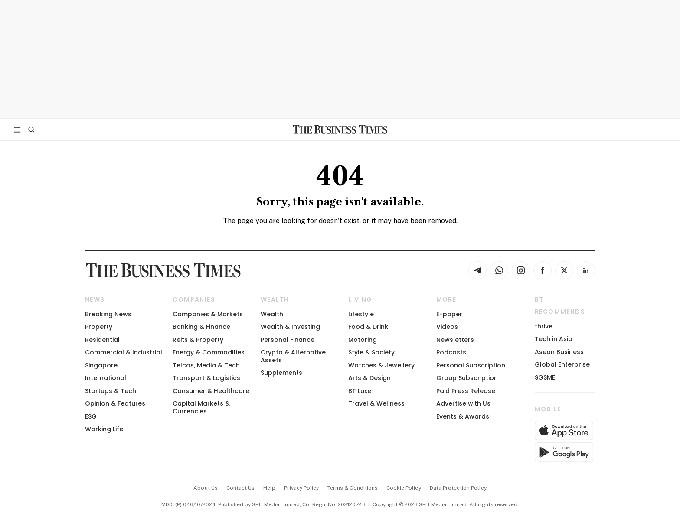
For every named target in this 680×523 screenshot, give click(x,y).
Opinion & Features (115, 403)
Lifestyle (361, 314)
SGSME (545, 377)
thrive (543, 326)
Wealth (272, 314)
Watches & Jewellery (381, 365)
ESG (91, 416)
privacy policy (301, 488)
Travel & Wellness (376, 403)
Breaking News (108, 314)
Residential (102, 339)
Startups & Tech (110, 391)
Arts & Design (369, 378)
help (269, 488)
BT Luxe (359, 391)
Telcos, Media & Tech (206, 365)
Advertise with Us (463, 403)
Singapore (101, 365)
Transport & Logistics (206, 378)
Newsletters (455, 339)
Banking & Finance (201, 326)
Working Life (104, 429)
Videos (447, 326)
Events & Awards (462, 416)
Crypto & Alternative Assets (293, 356)
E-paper (449, 314)
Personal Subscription (470, 365)
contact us (240, 488)
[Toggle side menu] (17, 129)
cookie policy (403, 488)
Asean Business (559, 352)
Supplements (281, 372)
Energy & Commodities (209, 352)
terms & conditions (352, 488)
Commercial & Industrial (123, 352)
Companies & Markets (208, 314)
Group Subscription (467, 378)
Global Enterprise (562, 364)
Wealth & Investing (290, 326)
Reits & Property (198, 339)
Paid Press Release (465, 391)
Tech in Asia (553, 339)
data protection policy (458, 488)
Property (98, 326)
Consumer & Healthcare (211, 391)
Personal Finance (287, 339)
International (105, 378)
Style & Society (371, 352)
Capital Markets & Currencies (201, 407)
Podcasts (451, 352)
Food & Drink (368, 326)
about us (205, 488)
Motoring (362, 339)
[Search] (31, 129)
